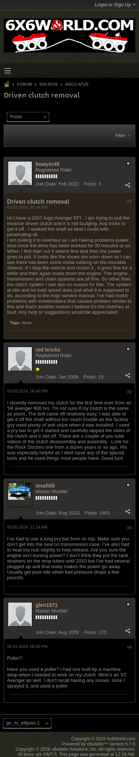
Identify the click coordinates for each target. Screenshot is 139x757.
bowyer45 (48, 164)
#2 (129, 391)
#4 (129, 647)
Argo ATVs (77, 84)
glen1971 (47, 605)
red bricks (48, 350)
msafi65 (45, 486)
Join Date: (46, 184)
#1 (129, 201)
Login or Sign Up (115, 4)
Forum (24, 84)
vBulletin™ (97, 744)
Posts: (90, 184)
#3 (129, 527)
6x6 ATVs (48, 84)
